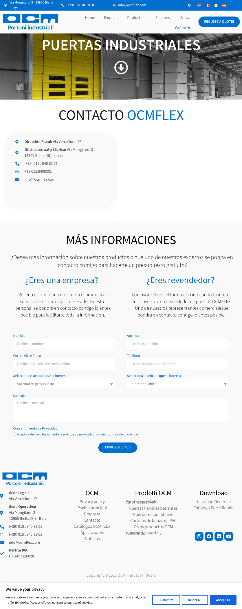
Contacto (182, 27)
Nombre (19, 474)
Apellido (133, 474)
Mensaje (19, 534)
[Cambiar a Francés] (208, 5)
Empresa (111, 17)
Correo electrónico (27, 494)
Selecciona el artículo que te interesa (40, 514)
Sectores (163, 17)
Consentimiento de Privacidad (35, 566)
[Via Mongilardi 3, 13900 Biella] (181, 170)
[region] (121, 596)
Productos (137, 17)
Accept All (223, 600)
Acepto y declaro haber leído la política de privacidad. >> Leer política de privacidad (78, 572)
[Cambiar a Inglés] (199, 5)
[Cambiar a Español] (224, 5)
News (185, 17)
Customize (166, 600)
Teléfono (133, 494)
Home (90, 17)
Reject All (195, 600)
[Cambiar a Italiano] (216, 5)
